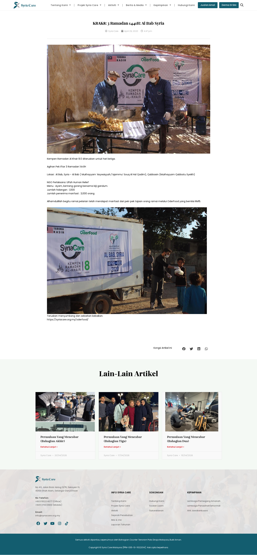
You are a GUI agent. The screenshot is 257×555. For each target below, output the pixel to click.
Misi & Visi (116, 520)
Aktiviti (111, 5)
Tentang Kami (59, 5)
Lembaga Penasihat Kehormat (203, 505)
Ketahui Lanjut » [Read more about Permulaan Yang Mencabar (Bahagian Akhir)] (48, 447)
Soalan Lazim (156, 505)
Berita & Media (134, 5)
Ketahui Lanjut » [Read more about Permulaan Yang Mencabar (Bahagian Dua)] (175, 447)
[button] (184, 349)
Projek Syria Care (88, 5)
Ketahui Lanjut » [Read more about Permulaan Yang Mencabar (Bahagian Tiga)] (112, 447)
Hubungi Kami (184, 5)
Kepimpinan (160, 5)
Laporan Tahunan (120, 524)
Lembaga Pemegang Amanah (203, 501)
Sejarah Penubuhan (122, 515)
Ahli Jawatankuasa (197, 510)
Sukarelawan (156, 510)
